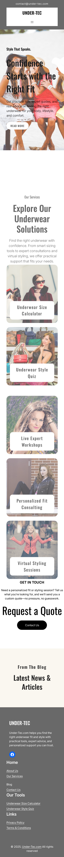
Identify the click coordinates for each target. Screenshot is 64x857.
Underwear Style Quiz (32, 397)
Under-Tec (32, 12)
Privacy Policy (15, 822)
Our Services (14, 776)
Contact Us (32, 625)
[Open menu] (32, 22)
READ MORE (18, 126)
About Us (12, 770)
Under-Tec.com (31, 846)
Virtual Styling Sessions (32, 591)
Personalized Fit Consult (32, 528)
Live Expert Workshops (32, 466)
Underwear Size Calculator (32, 335)
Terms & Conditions (18, 828)
